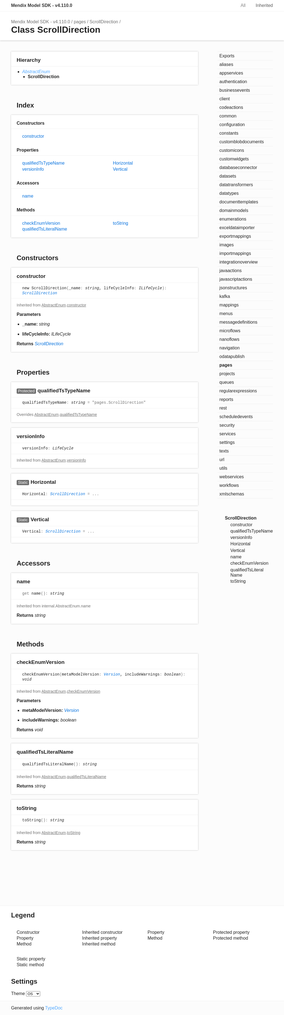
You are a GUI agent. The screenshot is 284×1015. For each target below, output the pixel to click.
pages (80, 21)
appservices (231, 73)
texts (224, 451)
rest (223, 408)
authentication (233, 81)
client (224, 98)
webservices (231, 476)
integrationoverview (238, 262)
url (221, 459)
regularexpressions (238, 390)
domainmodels (233, 210)
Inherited (264, 5)
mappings (229, 305)
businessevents (234, 90)
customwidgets (234, 159)
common (227, 116)
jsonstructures (233, 287)
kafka (224, 296)
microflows (229, 330)
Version (112, 674)
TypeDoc (53, 1008)
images (226, 244)
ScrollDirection (104, 21)
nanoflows (229, 339)
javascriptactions (235, 279)
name (27, 196)
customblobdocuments (241, 141)
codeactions (231, 107)
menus (226, 313)
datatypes (229, 193)
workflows (229, 485)
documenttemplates (238, 202)
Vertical (120, 169)
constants (228, 133)
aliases (226, 64)
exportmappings (235, 236)
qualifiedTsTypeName (43, 163)
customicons (231, 150)
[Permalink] (51, 277)
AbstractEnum (36, 71)
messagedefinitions (238, 322)
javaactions (230, 270)
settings (227, 442)
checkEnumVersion (41, 223)
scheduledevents (236, 416)
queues (226, 382)
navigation (229, 348)
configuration (232, 124)
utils (223, 468)
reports (226, 399)
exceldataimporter (237, 227)
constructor (33, 136)
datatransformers (236, 184)
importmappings (235, 253)
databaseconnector (238, 167)
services (227, 433)
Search (226, 5)
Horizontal (123, 163)
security (227, 425)
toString (120, 223)
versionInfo (33, 169)
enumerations (232, 219)
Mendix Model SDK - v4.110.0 (41, 5)
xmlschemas (231, 494)
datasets (227, 176)
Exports (226, 55)
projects (227, 373)
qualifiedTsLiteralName (44, 229)
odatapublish (232, 356)
